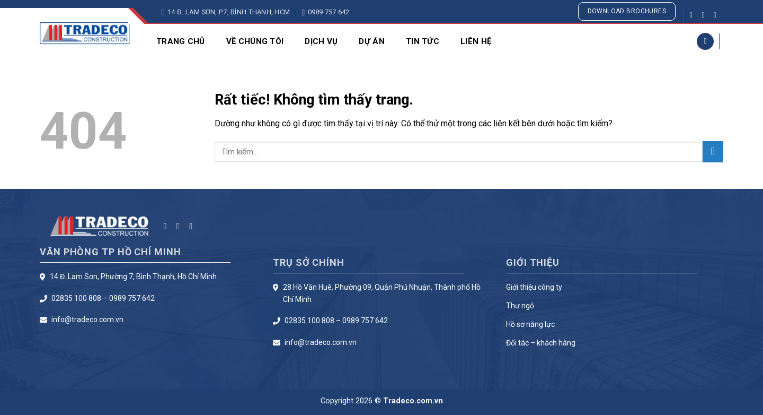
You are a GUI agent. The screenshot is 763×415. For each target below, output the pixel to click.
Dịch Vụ (321, 41)
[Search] (705, 41)
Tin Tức (422, 41)
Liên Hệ (475, 41)
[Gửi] (713, 151)
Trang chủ (180, 41)
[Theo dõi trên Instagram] (705, 15)
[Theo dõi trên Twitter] (717, 15)
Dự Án (372, 41)
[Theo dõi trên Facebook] (693, 15)
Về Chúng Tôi (255, 41)
